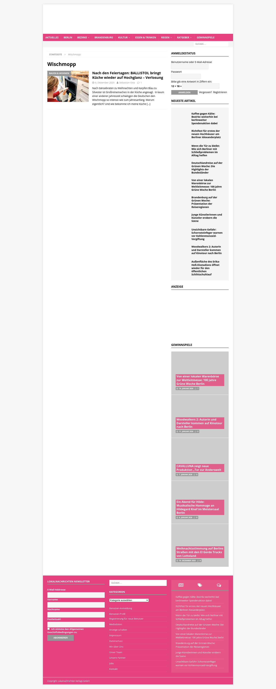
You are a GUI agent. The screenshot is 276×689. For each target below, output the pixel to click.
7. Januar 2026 (185, 474)
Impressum (115, 635)
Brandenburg (105, 37)
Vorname (52, 599)
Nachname (53, 609)
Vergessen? (205, 92)
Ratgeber (186, 37)
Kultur (125, 37)
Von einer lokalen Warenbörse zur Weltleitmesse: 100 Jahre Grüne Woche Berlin (207, 185)
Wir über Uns (116, 646)
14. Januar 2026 (186, 388)
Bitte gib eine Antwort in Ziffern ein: (191, 81)
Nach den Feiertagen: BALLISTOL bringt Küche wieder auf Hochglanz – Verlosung (127, 75)
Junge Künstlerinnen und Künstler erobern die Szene (207, 218)
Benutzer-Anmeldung (120, 608)
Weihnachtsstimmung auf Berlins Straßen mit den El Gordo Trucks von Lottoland (200, 552)
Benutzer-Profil (117, 614)
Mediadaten (115, 624)
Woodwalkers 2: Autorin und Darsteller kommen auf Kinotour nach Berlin (207, 250)
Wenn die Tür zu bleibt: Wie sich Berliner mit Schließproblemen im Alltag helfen (206, 150)
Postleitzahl (54, 619)
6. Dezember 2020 (104, 82)
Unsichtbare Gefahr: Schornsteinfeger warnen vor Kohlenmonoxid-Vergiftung (207, 234)
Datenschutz (116, 641)
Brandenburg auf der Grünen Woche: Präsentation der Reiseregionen (204, 202)
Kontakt (113, 669)
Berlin (68, 37)
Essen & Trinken (148, 37)
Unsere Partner (117, 657)
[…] (148, 104)
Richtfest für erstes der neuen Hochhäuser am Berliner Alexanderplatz (206, 134)
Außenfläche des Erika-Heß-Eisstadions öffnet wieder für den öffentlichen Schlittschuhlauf (206, 268)
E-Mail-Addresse (56, 589)
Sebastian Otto (127, 82)
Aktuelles (52, 37)
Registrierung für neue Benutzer (126, 618)
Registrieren (220, 92)
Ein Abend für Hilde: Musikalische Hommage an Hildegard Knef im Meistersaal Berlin (198, 507)
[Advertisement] (197, 316)
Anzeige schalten (118, 629)
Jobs (111, 663)
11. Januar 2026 (186, 431)
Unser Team (115, 652)
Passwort (176, 72)
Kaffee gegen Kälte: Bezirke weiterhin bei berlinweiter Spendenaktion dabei (205, 118)
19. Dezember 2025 (187, 561)
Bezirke (83, 37)
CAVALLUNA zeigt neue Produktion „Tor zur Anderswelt (199, 468)
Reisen (168, 37)
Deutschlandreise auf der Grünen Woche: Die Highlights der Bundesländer (207, 167)
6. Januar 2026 (185, 517)
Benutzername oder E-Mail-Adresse (191, 62)
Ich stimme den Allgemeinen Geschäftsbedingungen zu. (65, 631)
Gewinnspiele (209, 37)
